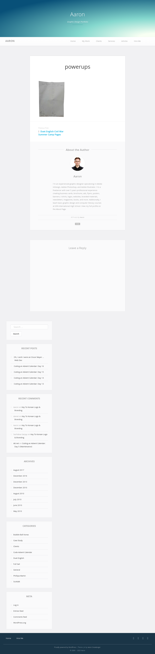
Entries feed (18, 611)
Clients (99, 41)
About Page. (61, 209)
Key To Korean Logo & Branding (27, 409)
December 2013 (20, 482)
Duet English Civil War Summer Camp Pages (51, 133)
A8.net (16, 443)
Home (73, 41)
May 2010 (17, 511)
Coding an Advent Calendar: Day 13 (29, 384)
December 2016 (20, 476)
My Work (86, 41)
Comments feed (20, 617)
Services (111, 41)
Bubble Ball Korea (21, 535)
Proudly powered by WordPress (65, 647)
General (16, 570)
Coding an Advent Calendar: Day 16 (29, 366)
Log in (16, 605)
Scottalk (16, 581)
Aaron (77, 15)
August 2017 (18, 470)
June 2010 (17, 505)
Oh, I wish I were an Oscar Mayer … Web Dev (29, 359)
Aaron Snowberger (94, 647)
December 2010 (20, 487)
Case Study (18, 540)
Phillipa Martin (19, 576)
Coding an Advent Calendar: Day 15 (29, 372)
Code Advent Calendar (22, 552)
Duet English (18, 558)
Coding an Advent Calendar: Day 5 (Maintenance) (29, 445)
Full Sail (16, 564)
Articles (124, 41)
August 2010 (18, 493)
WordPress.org (19, 623)
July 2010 (17, 499)
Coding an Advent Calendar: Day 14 (29, 378)
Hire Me (137, 41)
